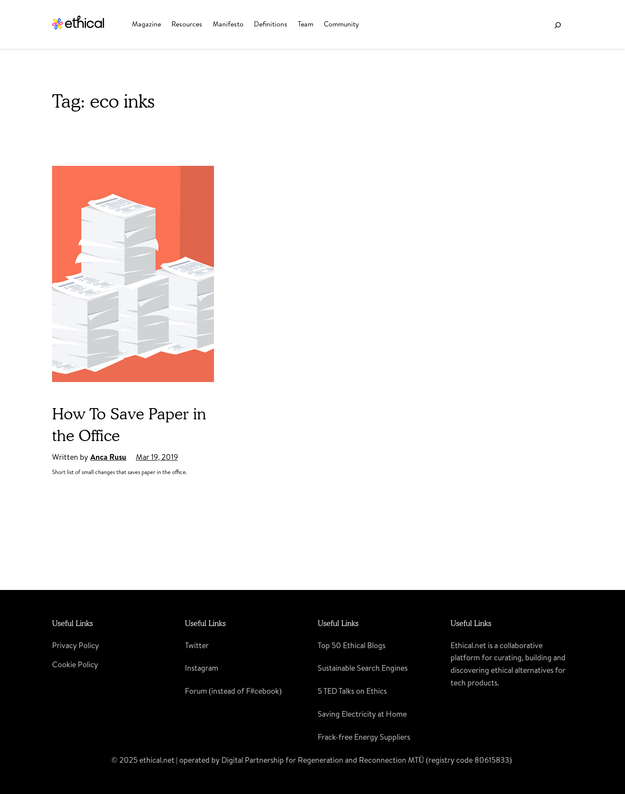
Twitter (197, 645)
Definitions (270, 24)
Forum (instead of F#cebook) (233, 690)
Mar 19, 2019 (157, 456)
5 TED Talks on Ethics (352, 690)
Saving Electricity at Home (362, 713)
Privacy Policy (75, 645)
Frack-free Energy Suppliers (364, 736)
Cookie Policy (75, 664)
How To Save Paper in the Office (129, 424)
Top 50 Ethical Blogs (351, 645)
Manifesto (228, 24)
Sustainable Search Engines (363, 667)
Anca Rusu (108, 456)
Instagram (201, 667)
